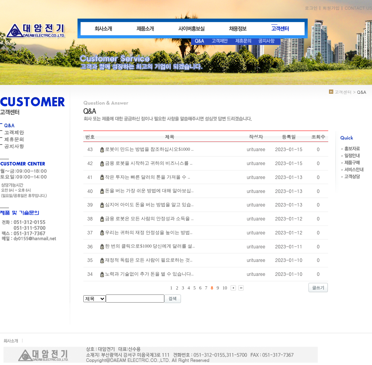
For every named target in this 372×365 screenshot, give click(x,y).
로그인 (311, 8)
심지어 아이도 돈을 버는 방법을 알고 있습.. (149, 204)
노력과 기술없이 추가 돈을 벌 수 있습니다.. (149, 274)
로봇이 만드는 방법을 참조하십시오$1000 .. (149, 149)
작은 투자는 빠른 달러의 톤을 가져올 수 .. (147, 177)
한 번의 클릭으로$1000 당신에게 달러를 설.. (150, 246)
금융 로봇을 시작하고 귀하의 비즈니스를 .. (148, 163)
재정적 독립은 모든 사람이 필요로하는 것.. (148, 260)
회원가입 (330, 8)
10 (224, 288)
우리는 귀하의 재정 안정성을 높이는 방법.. (148, 232)
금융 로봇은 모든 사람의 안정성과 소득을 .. (149, 218)
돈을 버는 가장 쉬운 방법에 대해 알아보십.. (149, 190)
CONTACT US (358, 8)
